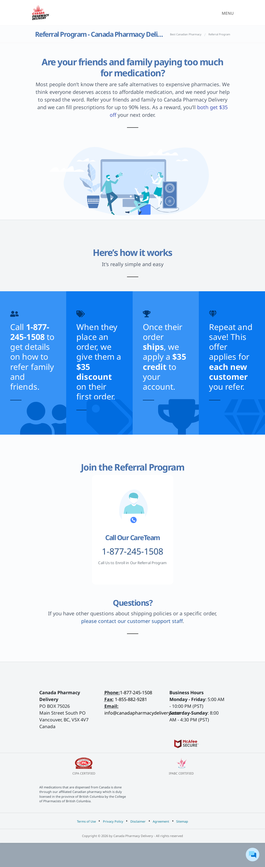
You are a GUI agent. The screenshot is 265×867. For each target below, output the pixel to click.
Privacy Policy (113, 821)
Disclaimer (138, 821)
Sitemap (182, 821)
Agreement (161, 821)
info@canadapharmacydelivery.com (142, 713)
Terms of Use (86, 821)
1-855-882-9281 (131, 699)
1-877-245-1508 (136, 692)
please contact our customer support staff (132, 621)
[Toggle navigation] (225, 12)
